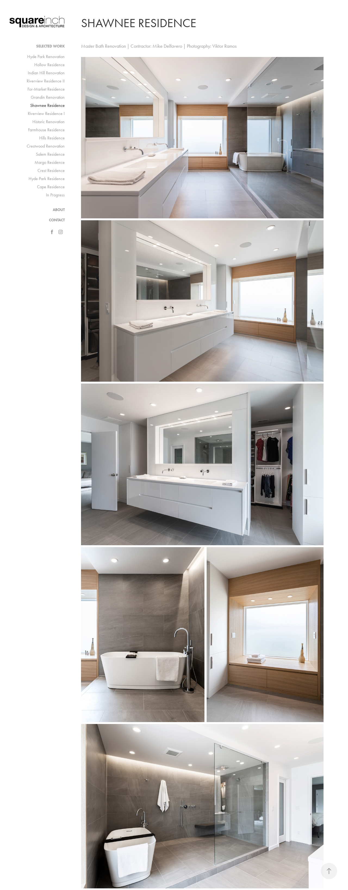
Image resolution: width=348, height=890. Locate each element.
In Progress (55, 194)
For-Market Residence (46, 89)
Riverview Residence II (46, 81)
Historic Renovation (48, 121)
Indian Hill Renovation (46, 72)
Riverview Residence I (46, 113)
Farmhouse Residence (46, 129)
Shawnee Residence (47, 105)
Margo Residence (50, 162)
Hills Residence (52, 138)
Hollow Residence (49, 64)
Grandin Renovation (48, 97)
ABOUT (59, 210)
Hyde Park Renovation (46, 56)
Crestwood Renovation (46, 146)
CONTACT (57, 220)
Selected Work (50, 46)
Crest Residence (51, 170)
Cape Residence (51, 186)
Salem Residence (50, 154)
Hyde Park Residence (47, 178)
